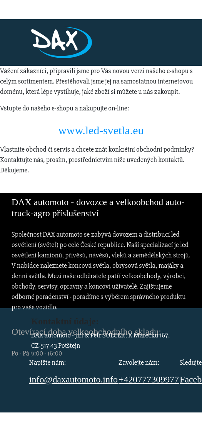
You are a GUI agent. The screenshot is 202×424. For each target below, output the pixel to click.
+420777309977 (149, 379)
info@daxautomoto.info (73, 379)
